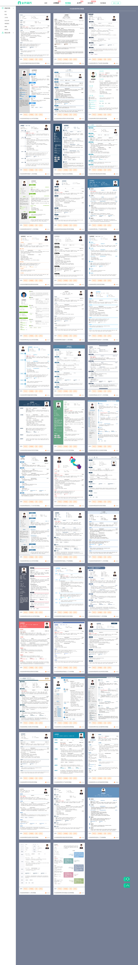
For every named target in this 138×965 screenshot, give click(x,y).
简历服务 (91, 2)
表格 (6, 26)
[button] (91, 3)
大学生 (6, 17)
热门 (6, 11)
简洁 (6, 14)
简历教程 (103, 3)
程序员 (6, 29)
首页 (45, 3)
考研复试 (7, 23)
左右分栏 (7, 20)
